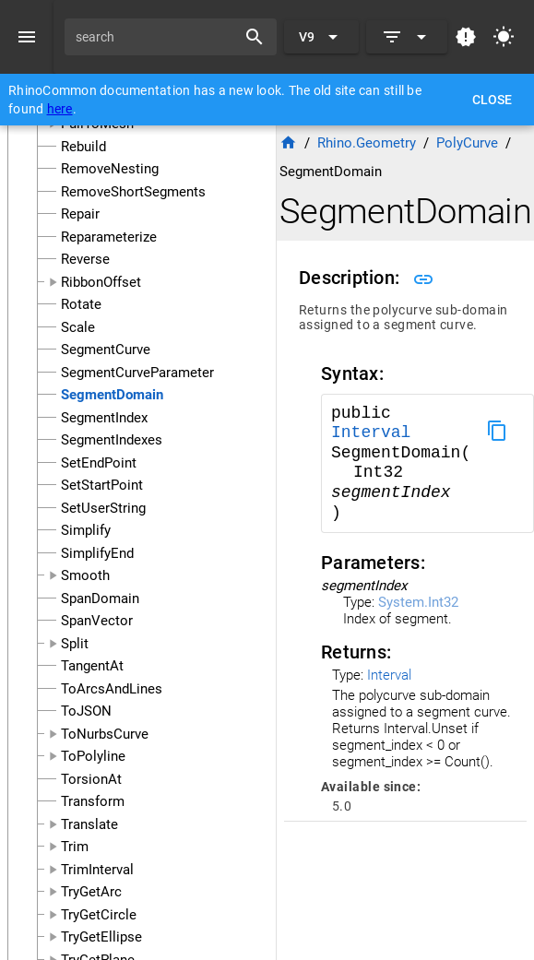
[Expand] (406, 36)
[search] (157, 36)
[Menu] (26, 37)
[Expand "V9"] (321, 36)
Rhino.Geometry (366, 143)
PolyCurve (467, 143)
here (60, 108)
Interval (370, 432)
